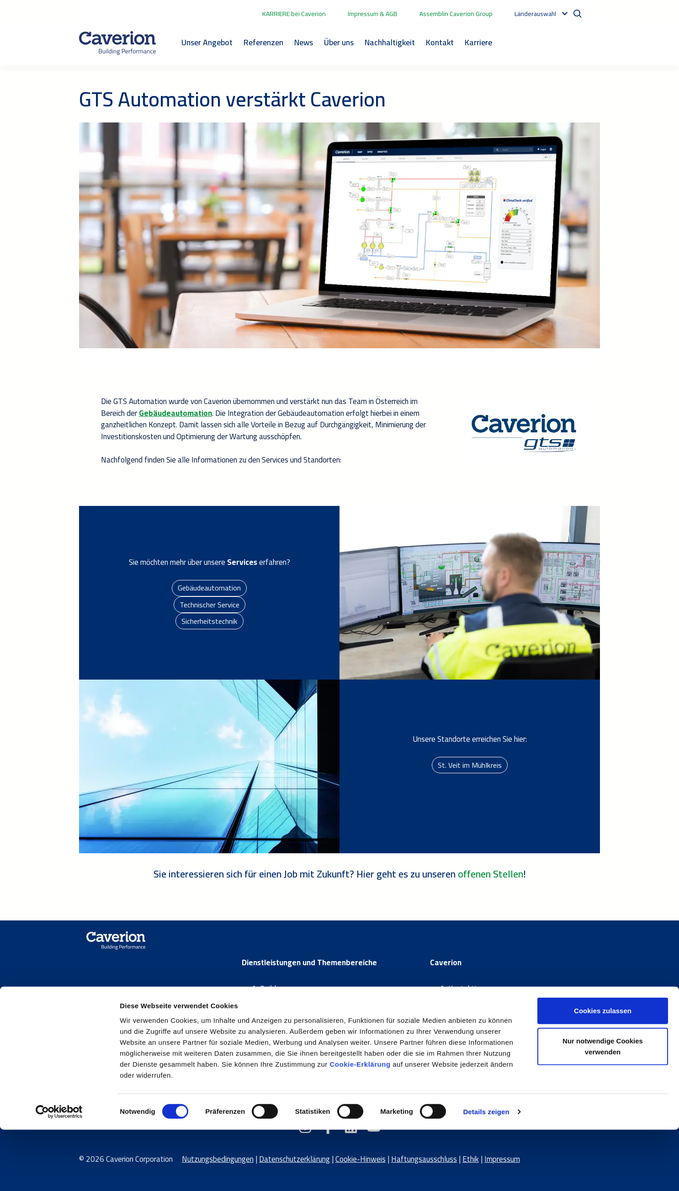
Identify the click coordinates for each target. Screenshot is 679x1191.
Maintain (274, 1012)
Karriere (478, 42)
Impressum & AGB (373, 14)
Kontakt (440, 42)
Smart (270, 1000)
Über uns (339, 42)
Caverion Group (472, 1023)
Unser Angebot (207, 42)
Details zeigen (486, 1173)
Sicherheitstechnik (209, 622)
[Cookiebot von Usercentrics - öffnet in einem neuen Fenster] (59, 1173)
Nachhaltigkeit (390, 42)
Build (268, 988)
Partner (272, 1023)
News (303, 42)
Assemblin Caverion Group (456, 14)
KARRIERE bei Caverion (294, 14)
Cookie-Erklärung (360, 1125)
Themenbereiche (286, 1035)
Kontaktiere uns (473, 988)
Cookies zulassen (602, 1072)
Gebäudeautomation (209, 586)
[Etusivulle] (117, 43)
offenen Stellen (490, 874)
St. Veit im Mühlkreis (470, 764)
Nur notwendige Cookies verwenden (602, 1107)
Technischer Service (209, 604)
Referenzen (263, 42)
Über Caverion (470, 1000)
